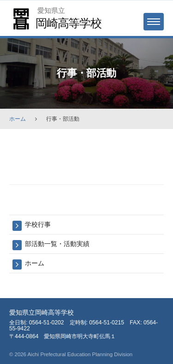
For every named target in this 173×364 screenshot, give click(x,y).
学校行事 (38, 224)
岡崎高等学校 (68, 23)
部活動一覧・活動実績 (57, 243)
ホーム (17, 119)
